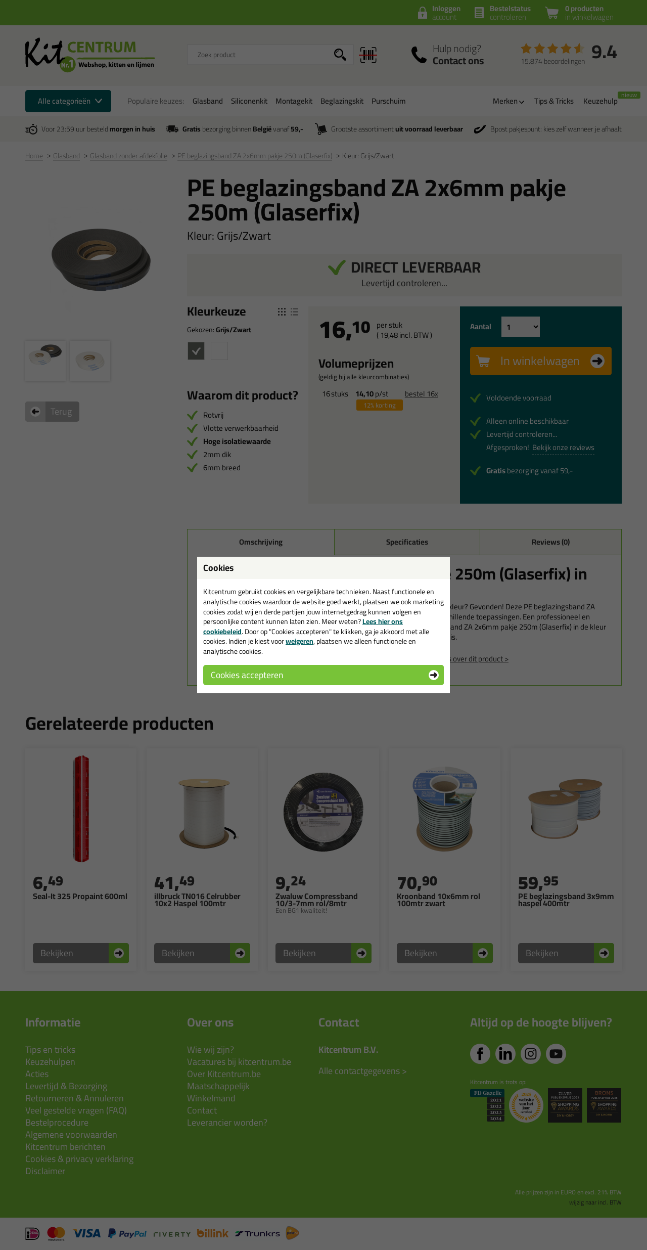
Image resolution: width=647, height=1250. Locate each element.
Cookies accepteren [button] (247, 674)
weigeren (299, 641)
